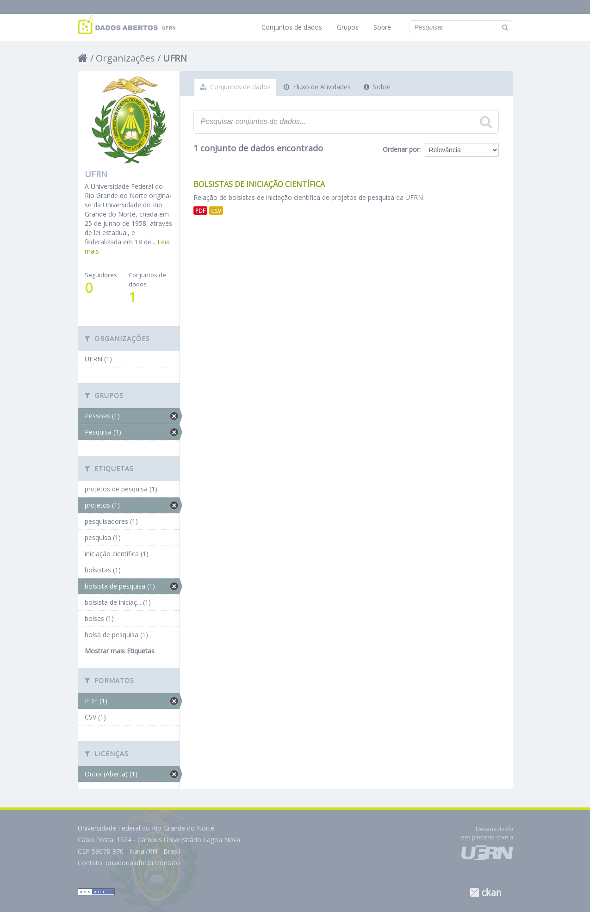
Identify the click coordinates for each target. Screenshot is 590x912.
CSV (216, 210)
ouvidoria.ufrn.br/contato (143, 862)
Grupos (348, 27)
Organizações (125, 58)
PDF (200, 210)
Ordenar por (401, 149)
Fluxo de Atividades (317, 86)
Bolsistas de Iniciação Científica (259, 184)
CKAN (485, 892)
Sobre (382, 27)
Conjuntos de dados (291, 27)
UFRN (175, 58)
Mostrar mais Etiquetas (120, 650)
